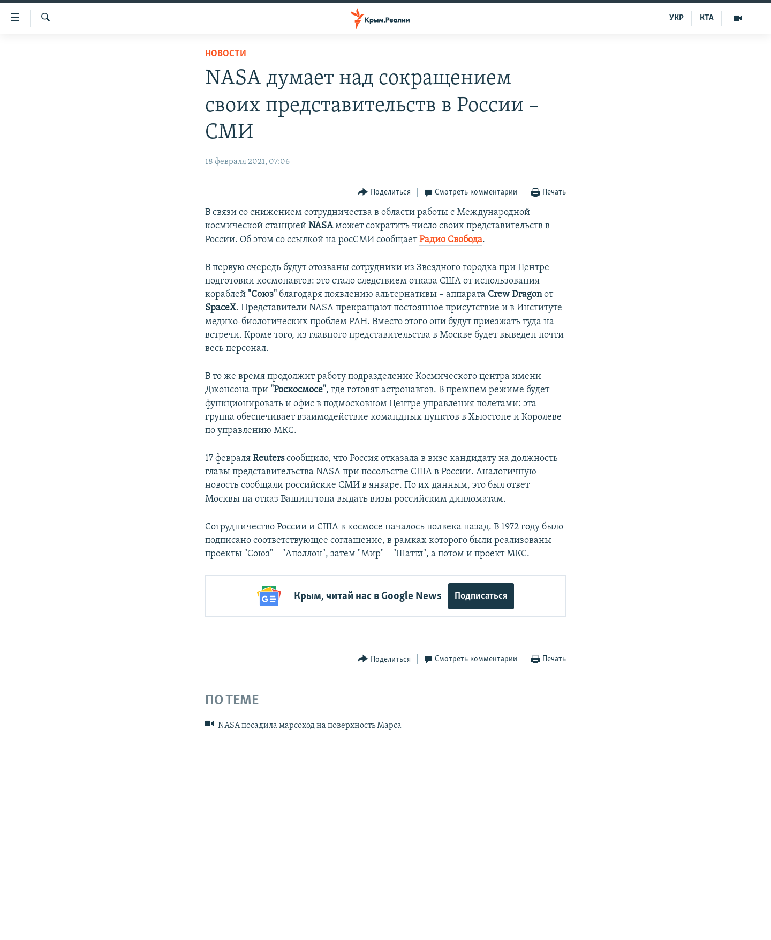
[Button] (384, 192)
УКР (676, 18)
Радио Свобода (450, 240)
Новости (225, 54)
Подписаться (481, 596)
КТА (707, 18)
